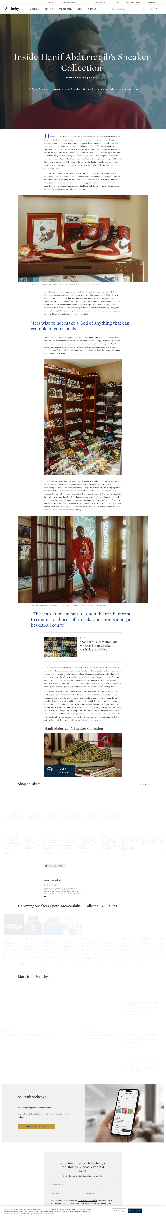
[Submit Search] (144, 9)
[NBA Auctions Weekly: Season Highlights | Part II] (103, 927)
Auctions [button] (35, 9)
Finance (92, 9)
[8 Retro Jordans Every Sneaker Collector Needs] (143, 1032)
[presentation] (65, 1198)
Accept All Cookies (135, 1211)
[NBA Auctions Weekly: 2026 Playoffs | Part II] (143, 927)
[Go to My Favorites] (151, 9)
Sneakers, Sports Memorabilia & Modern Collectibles (55, 858)
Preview (16, 967)
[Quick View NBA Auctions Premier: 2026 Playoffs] (72, 966)
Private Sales (65, 9)
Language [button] (152, 2)
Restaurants (100, 2)
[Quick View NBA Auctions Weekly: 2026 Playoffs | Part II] (152, 966)
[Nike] (63, 813)
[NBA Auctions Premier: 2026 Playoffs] (63, 927)
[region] (83, 1211)
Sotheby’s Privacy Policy (87, 1178)
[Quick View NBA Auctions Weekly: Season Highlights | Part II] (112, 966)
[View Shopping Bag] (156, 9)
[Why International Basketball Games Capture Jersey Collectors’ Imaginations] (143, 999)
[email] (45, 888)
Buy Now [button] (49, 9)
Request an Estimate (36, 1104)
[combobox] (128, 9)
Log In (51, 2)
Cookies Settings (119, 1211)
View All (144, 784)
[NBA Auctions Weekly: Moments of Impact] (23, 927)
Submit (83, 1191)
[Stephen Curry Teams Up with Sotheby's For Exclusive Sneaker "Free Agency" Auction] (43, 1013)
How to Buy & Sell (133, 2)
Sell (80, 9)
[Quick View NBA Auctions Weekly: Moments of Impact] (32, 966)
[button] (84, 784)
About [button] (85, 2)
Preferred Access (68, 2)
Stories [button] (116, 2)
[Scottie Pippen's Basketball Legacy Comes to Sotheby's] (103, 1013)
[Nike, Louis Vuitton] (23, 813)
